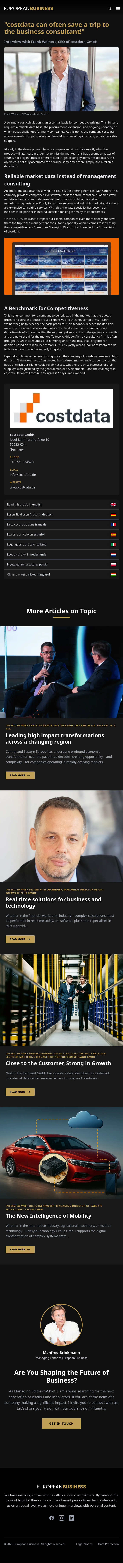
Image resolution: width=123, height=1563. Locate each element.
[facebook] (52, 1518)
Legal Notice (84, 1544)
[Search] (109, 8)
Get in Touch (61, 1423)
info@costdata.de (23, 475)
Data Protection (108, 1544)
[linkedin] (71, 1518)
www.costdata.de (22, 487)
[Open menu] (116, 8)
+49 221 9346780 (22, 462)
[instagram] (61, 1518)
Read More (20, 775)
